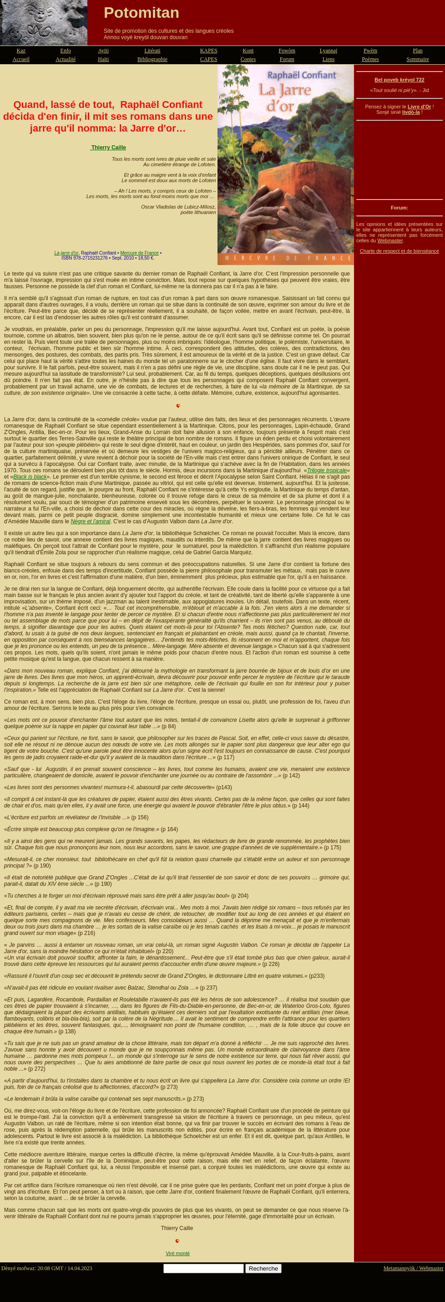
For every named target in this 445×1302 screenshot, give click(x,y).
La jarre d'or (66, 252)
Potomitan (141, 12)
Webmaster (389, 240)
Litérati (152, 50)
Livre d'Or (419, 106)
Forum (287, 59)
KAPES (208, 50)
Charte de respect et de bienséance (399, 251)
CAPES (208, 59)
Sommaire (418, 59)
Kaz (21, 50)
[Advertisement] (399, 160)
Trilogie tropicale (327, 470)
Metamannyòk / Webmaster (414, 1268)
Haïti (103, 59)
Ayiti (103, 50)
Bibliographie (152, 59)
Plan (418, 50)
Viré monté (178, 1253)
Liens (329, 59)
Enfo (66, 50)
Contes (248, 59)
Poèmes (370, 59)
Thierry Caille (108, 147)
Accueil (21, 59)
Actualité (66, 59)
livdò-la (411, 112)
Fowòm (286, 50)
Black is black (29, 477)
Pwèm (370, 50)
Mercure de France (139, 252)
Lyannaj (329, 50)
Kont (248, 50)
